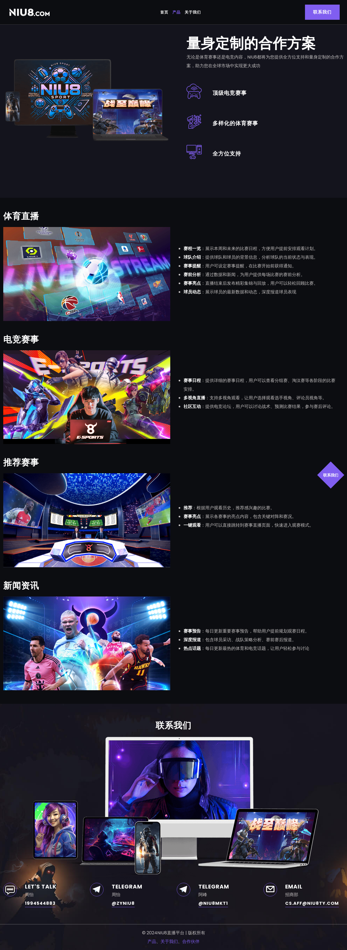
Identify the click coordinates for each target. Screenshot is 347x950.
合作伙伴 (191, 941)
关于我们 (193, 12)
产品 (176, 12)
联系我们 (330, 475)
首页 (164, 12)
